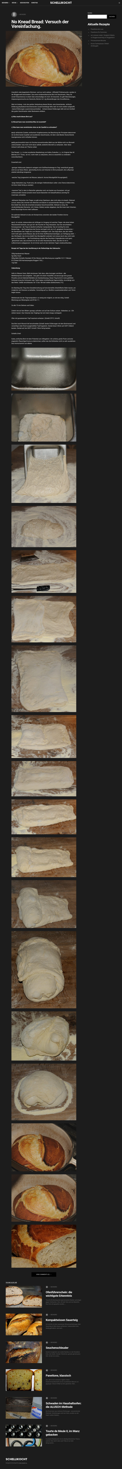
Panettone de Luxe (97, 29)
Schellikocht (61, 3)
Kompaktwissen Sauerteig (62, 1320)
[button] (119, 3)
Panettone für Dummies (99, 32)
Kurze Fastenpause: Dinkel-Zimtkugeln (100, 45)
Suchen (90, 13)
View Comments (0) (43, 1275)
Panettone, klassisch (58, 1376)
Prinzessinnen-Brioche (98, 40)
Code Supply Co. (23, 1463)
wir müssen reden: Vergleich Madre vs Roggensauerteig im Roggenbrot (103, 36)
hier (21, 153)
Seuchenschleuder (57, 1348)
